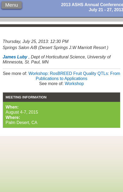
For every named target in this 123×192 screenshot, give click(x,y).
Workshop (74, 83)
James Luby (15, 57)
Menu (11, 5)
